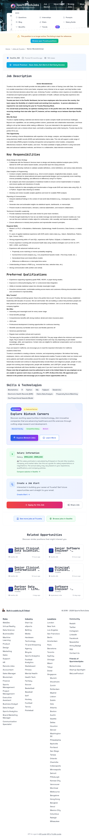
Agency (28, 648)
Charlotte (54, 762)
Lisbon (53, 696)
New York (51, 626)
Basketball (29, 688)
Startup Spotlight (77, 670)
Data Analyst (8, 707)
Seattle (53, 719)
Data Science (9, 630)
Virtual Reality (9, 626)
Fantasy (28, 681)
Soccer (28, 684)
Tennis (28, 706)
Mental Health (31, 673)
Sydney (50, 656)
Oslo (52, 704)
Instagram (74, 631)
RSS (71, 649)
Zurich (53, 685)
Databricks (57, 390)
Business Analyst (10, 704)
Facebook (74, 638)
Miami (49, 663)
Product (6, 644)
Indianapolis (55, 766)
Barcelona (51, 648)
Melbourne (55, 792)
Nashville (54, 743)
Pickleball (29, 710)
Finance (6, 681)
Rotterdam (54, 689)
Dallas (52, 722)
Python (29, 390)
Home (8, 49)
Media (27, 633)
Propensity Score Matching (67, 394)
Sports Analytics (10, 711)
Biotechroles (75, 666)
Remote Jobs (8, 666)
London (50, 622)
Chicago (51, 659)
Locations (51, 619)
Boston (53, 711)
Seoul (52, 806)
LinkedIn (73, 634)
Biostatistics (13, 390)
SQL (37, 390)
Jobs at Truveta (18, 49)
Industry (29, 619)
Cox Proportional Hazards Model (20, 398)
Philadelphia (55, 740)
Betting (28, 630)
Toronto (50, 652)
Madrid (53, 693)
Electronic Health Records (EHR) (20, 394)
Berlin (49, 637)
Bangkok (54, 803)
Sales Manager (9, 673)
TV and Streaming (33, 645)
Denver (53, 730)
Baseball (29, 692)
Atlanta (53, 707)
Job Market (47, 5)
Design (6, 647)
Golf (27, 695)
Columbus (54, 814)
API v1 (49, 834)
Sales (5, 655)
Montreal (54, 788)
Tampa (53, 755)
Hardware (29, 637)
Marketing (7, 651)
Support (6, 658)
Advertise (58, 4)
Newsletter (74, 642)
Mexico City (55, 810)
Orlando (53, 758)
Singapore (51, 674)
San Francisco (53, 633)
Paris (49, 645)
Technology (30, 641)
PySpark (45, 390)
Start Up (29, 622)
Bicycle (28, 652)
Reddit (72, 623)
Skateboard (30, 666)
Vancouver (54, 784)
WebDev (6, 622)
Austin (53, 715)
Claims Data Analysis (45, 394)
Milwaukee (54, 821)
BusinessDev (8, 633)
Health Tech (30, 677)
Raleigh (53, 817)
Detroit (53, 773)
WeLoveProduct (77, 673)
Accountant (8, 670)
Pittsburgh (54, 777)
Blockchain (8, 677)
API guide (42, 834)
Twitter (73, 627)
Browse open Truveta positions (44, 41)
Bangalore (54, 795)
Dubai (49, 670)
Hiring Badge (75, 645)
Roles (5, 619)
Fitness (28, 670)
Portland (54, 747)
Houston (54, 726)
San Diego (54, 751)
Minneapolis (55, 769)
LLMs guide (56, 834)
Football (28, 703)
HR (4, 662)
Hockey (28, 699)
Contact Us (74, 653)
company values (19, 97)
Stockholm (55, 682)
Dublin (53, 700)
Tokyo (50, 667)
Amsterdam (52, 641)
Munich (53, 678)
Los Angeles (52, 630)
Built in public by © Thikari (18, 610)
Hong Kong (55, 799)
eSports (28, 626)
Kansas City (55, 780)
